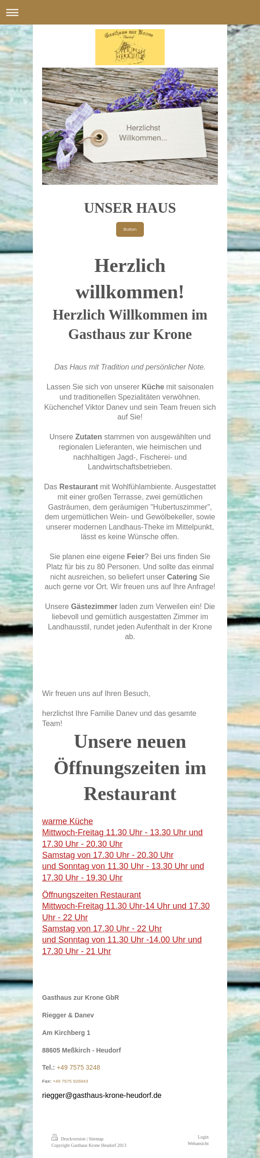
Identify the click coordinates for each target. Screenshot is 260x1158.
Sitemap (96, 1138)
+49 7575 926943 (70, 1081)
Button (130, 229)
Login (203, 1137)
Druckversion (69, 1138)
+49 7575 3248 (78, 1067)
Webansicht (198, 1143)
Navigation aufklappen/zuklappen (130, 12)
